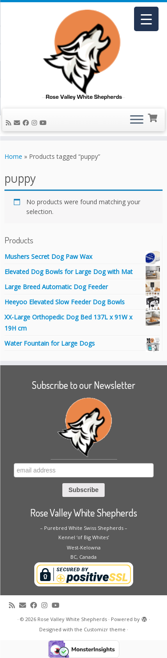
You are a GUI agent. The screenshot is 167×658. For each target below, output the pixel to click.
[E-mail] (18, 122)
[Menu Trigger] (146, 19)
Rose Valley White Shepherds (72, 619)
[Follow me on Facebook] (27, 122)
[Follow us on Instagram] (36, 122)
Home (13, 156)
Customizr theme (105, 629)
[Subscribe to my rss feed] (10, 122)
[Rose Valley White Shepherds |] (83, 54)
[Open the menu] (136, 120)
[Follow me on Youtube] (44, 122)
